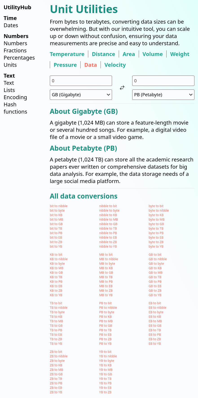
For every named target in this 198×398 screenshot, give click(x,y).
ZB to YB (56, 392)
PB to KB (105, 316)
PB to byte (106, 312)
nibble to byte (109, 210)
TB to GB (56, 325)
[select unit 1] (81, 94)
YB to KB (105, 365)
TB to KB (56, 316)
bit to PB (56, 233)
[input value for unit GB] (81, 81)
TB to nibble (59, 307)
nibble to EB (108, 237)
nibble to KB (108, 215)
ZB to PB (56, 383)
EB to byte (156, 312)
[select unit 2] (163, 94)
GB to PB (155, 281)
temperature (67, 54)
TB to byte (57, 312)
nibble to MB (108, 219)
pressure (65, 64)
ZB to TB (56, 378)
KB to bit (56, 254)
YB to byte (106, 360)
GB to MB (156, 272)
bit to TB (56, 228)
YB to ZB (105, 392)
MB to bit (106, 254)
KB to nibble (59, 259)
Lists (9, 90)
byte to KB (156, 215)
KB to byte (57, 263)
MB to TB (106, 277)
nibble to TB (108, 228)
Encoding (15, 97)
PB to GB (105, 325)
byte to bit (156, 206)
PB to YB (105, 343)
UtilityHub (17, 7)
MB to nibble (108, 259)
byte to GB (156, 224)
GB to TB (155, 277)
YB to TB (105, 378)
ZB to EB (56, 387)
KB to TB (56, 277)
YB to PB (105, 383)
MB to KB (106, 268)
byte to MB (157, 219)
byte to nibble (159, 210)
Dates (11, 25)
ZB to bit (56, 351)
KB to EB (56, 286)
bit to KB (56, 215)
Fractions (15, 50)
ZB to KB (56, 365)
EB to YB (155, 343)
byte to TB (156, 228)
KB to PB (56, 281)
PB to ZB (105, 339)
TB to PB (56, 330)
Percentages (19, 57)
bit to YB (56, 246)
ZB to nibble (59, 356)
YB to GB (105, 374)
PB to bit (105, 303)
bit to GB (56, 224)
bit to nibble (59, 206)
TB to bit (56, 303)
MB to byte (107, 263)
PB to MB (106, 321)
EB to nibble (157, 307)
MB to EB (106, 286)
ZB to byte (57, 360)
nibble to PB (108, 233)
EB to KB (155, 316)
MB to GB (106, 272)
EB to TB (155, 330)
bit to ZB (56, 242)
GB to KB (155, 268)
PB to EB (105, 334)
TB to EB (56, 334)
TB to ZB (56, 339)
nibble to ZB (108, 242)
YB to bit (105, 351)
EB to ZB (155, 339)
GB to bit (155, 254)
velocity (115, 64)
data (90, 64)
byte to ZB (156, 242)
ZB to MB (56, 369)
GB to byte (156, 263)
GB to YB (155, 295)
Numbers (15, 43)
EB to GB (155, 325)
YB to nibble (108, 356)
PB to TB (105, 330)
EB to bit (155, 303)
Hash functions (15, 108)
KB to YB (56, 295)
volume (153, 54)
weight (179, 54)
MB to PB (106, 281)
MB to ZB (106, 290)
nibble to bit (108, 206)
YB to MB (106, 369)
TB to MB (56, 321)
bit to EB (56, 237)
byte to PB (156, 233)
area (129, 54)
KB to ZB (56, 290)
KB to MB (56, 268)
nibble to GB (108, 224)
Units (10, 64)
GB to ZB (155, 290)
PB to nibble (108, 307)
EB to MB (155, 321)
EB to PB (155, 334)
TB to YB (56, 343)
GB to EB (155, 286)
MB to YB (106, 295)
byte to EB (156, 237)
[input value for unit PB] (163, 81)
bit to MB (56, 219)
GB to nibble (158, 259)
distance (103, 54)
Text (9, 82)
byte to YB (156, 246)
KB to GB (56, 272)
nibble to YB (108, 246)
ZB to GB (56, 374)
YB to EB (105, 387)
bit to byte (57, 210)
